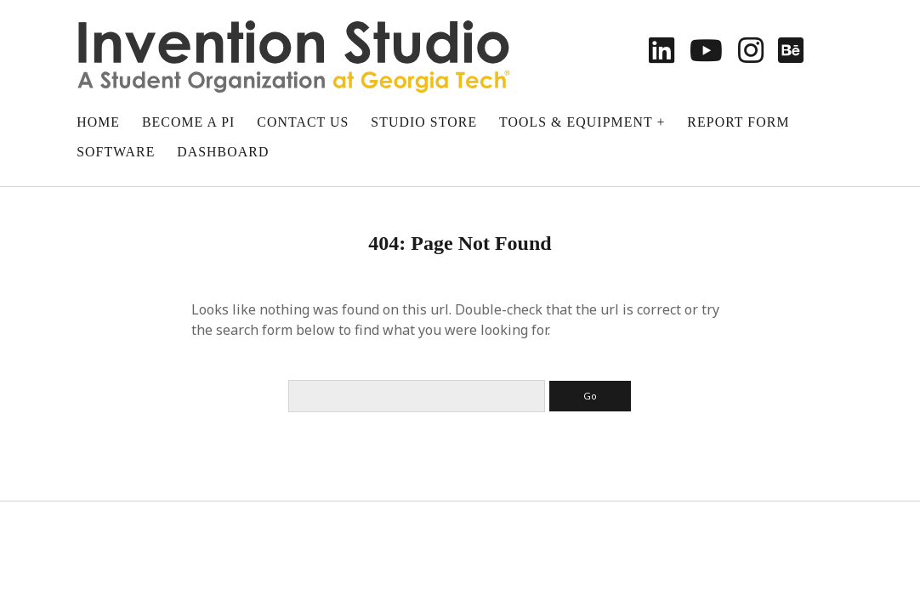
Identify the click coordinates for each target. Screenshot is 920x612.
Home (98, 122)
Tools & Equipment (576, 122)
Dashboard (223, 151)
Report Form (738, 122)
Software (116, 151)
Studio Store (424, 122)
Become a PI (189, 122)
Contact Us (303, 122)
